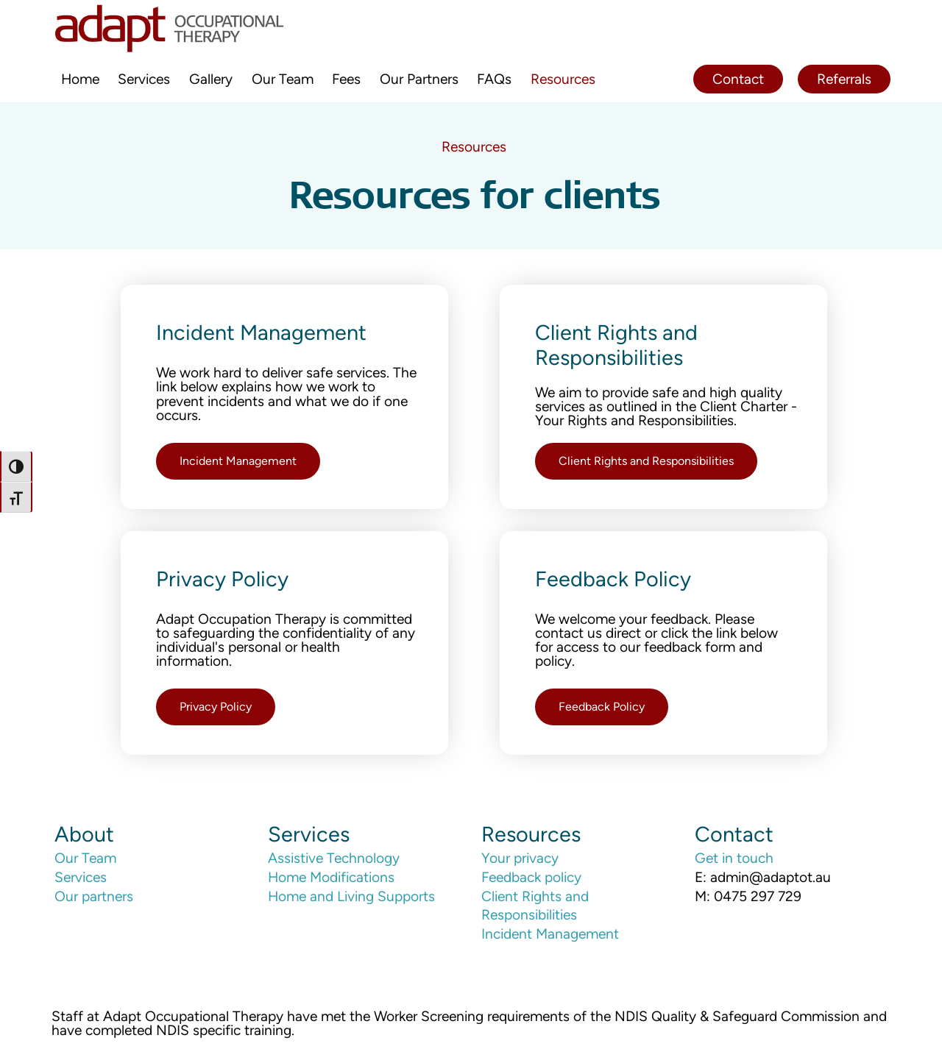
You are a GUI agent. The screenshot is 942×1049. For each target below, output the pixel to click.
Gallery (211, 79)
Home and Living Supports (351, 896)
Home (80, 79)
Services (144, 79)
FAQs (494, 79)
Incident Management (550, 933)
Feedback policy (531, 877)
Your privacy (520, 858)
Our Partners (419, 79)
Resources (563, 79)
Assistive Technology (334, 858)
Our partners (93, 896)
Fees (346, 79)
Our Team (283, 79)
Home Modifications (331, 877)
